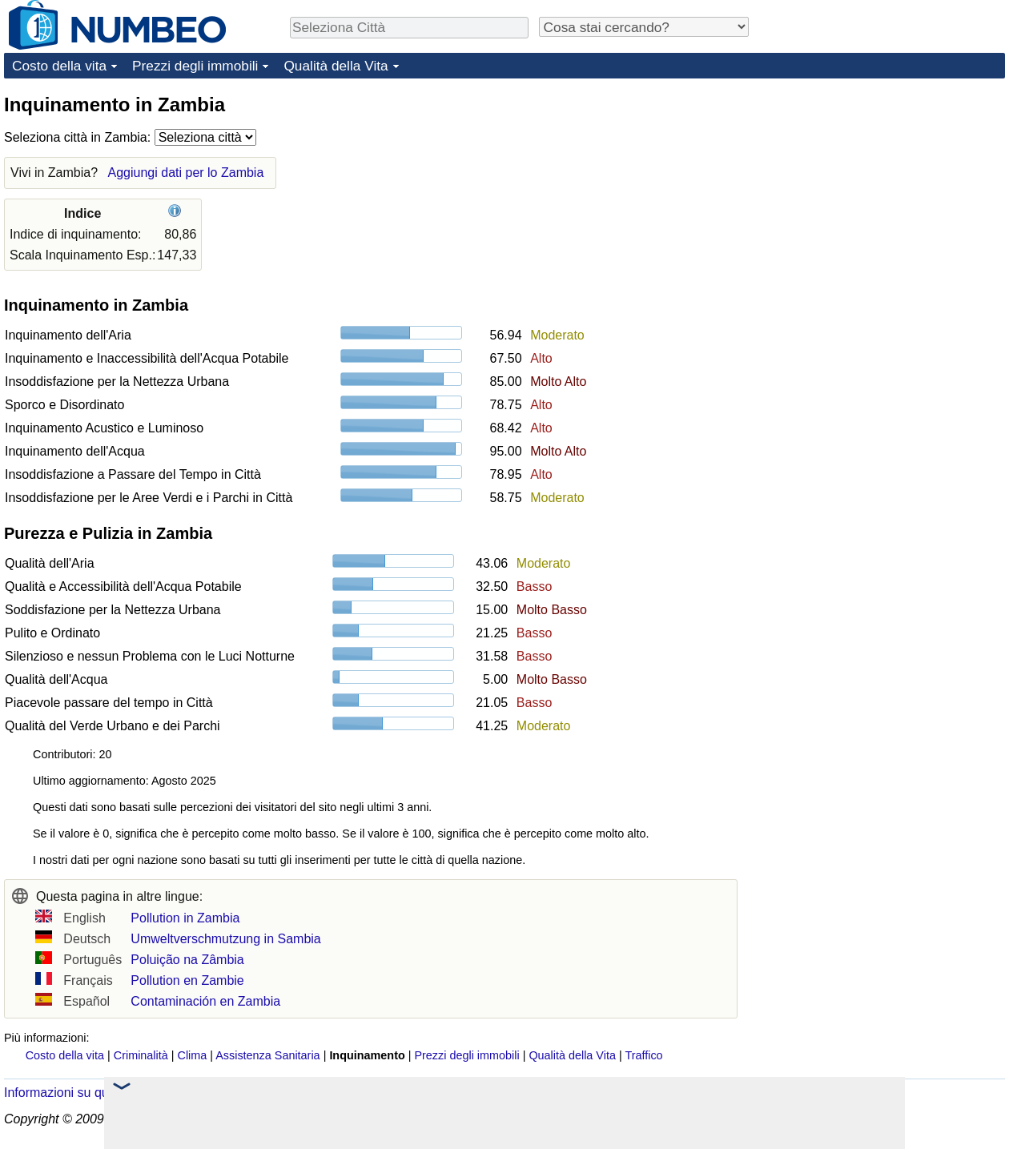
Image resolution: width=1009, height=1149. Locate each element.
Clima (192, 1055)
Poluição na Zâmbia (187, 959)
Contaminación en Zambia (205, 1001)
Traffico (643, 1055)
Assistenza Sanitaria (267, 1055)
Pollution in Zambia (185, 918)
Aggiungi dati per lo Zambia (186, 172)
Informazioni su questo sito (80, 1092)
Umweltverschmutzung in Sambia (225, 939)
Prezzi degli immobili (195, 66)
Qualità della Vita (335, 66)
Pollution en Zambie (187, 980)
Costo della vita (59, 66)
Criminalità (141, 1055)
